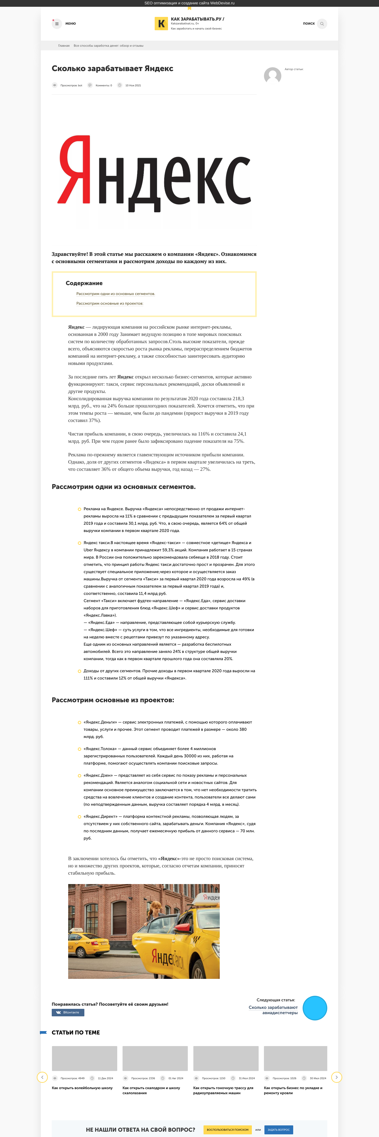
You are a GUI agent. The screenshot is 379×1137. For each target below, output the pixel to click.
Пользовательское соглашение (224, 1095)
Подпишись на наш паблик (297, 1091)
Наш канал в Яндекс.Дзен (299, 1103)
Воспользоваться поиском (227, 1035)
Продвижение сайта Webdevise (189, 1131)
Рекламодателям (162, 1095)
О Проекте (157, 1090)
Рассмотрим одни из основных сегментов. (115, 294)
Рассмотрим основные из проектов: (109, 303)
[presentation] (42, 982)
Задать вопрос (279, 1035)
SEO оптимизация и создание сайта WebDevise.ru (190, 3)
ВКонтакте (71, 918)
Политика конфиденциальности (226, 1090)
